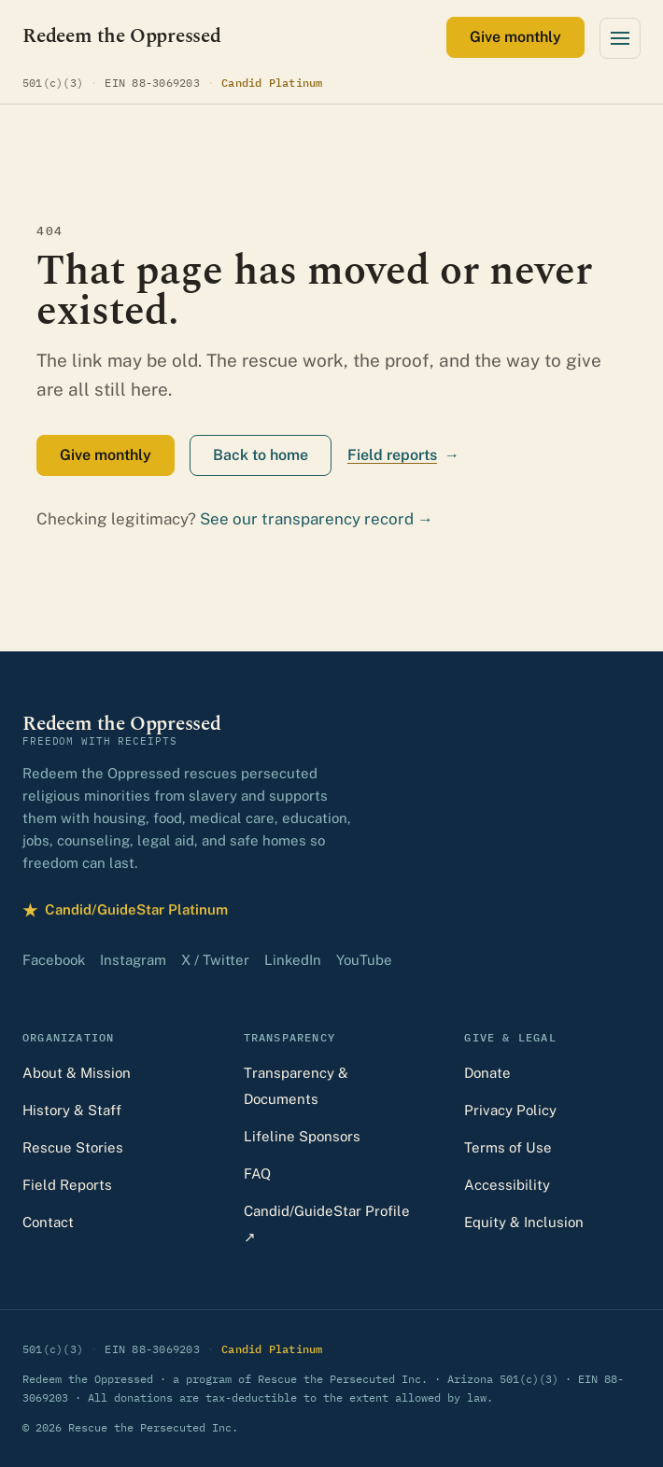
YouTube (364, 960)
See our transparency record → (316, 519)
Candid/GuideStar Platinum (125, 910)
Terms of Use (508, 1147)
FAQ (257, 1173)
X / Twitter (215, 960)
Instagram (133, 960)
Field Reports (67, 1185)
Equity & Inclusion (524, 1222)
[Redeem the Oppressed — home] (121, 37)
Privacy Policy (510, 1110)
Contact (48, 1222)
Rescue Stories (72, 1147)
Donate (487, 1073)
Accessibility (507, 1185)
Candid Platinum (272, 82)
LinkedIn (292, 960)
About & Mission (76, 1073)
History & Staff (71, 1110)
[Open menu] (620, 38)
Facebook (53, 960)
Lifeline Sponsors (302, 1136)
